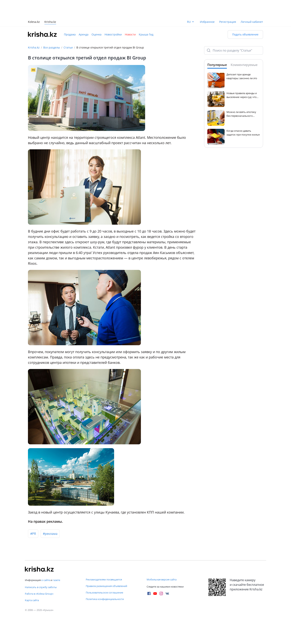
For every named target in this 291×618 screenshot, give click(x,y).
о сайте (45, 580)
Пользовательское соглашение (104, 592)
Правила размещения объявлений (106, 586)
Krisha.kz (34, 47)
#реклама (50, 534)
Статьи (68, 47)
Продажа (70, 34)
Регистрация (227, 22)
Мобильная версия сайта (162, 579)
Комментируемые (244, 65)
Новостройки (113, 34)
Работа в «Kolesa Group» (39, 593)
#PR (33, 534)
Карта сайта (32, 600)
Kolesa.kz (34, 22)
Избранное (207, 22)
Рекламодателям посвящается (104, 579)
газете (56, 580)
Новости (130, 34)
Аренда (83, 34)
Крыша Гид (146, 34)
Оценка (96, 34)
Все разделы (51, 47)
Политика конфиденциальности (105, 599)
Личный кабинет (252, 22)
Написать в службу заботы (41, 587)
